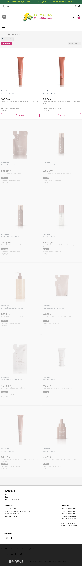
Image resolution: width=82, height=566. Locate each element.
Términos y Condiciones (30, 549)
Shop (6, 497)
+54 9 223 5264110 (10, 508)
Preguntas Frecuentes (11, 516)
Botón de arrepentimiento (37, 561)
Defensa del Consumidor (57, 561)
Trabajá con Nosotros (11, 513)
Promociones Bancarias (12, 499)
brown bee (7, 39)
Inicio (6, 494)
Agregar (20, 115)
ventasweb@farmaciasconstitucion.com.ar (18, 511)
